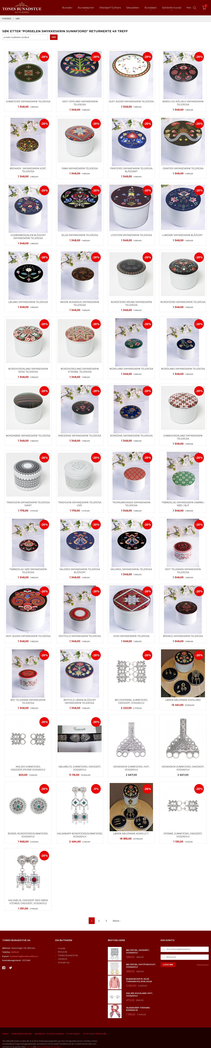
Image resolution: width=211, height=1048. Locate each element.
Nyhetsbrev (73, 1033)
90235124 (15, 952)
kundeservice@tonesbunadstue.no (24, 956)
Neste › (116, 920)
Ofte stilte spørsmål (95, 1033)
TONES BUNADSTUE (68, 955)
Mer (189, 7)
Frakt (5, 1033)
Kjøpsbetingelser (21, 1033)
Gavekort (62, 959)
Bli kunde (62, 952)
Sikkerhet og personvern (49, 1033)
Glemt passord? (203, 965)
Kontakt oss (63, 962)
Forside (61, 948)
